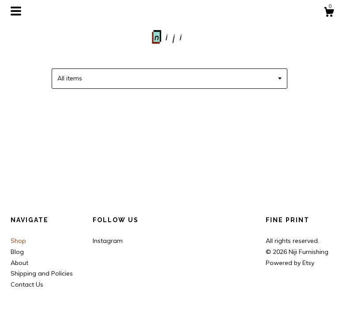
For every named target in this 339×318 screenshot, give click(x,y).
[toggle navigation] (16, 11)
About (19, 263)
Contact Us (27, 284)
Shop (18, 241)
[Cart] (329, 13)
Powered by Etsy (290, 263)
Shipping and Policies (42, 273)
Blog (17, 252)
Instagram (108, 241)
